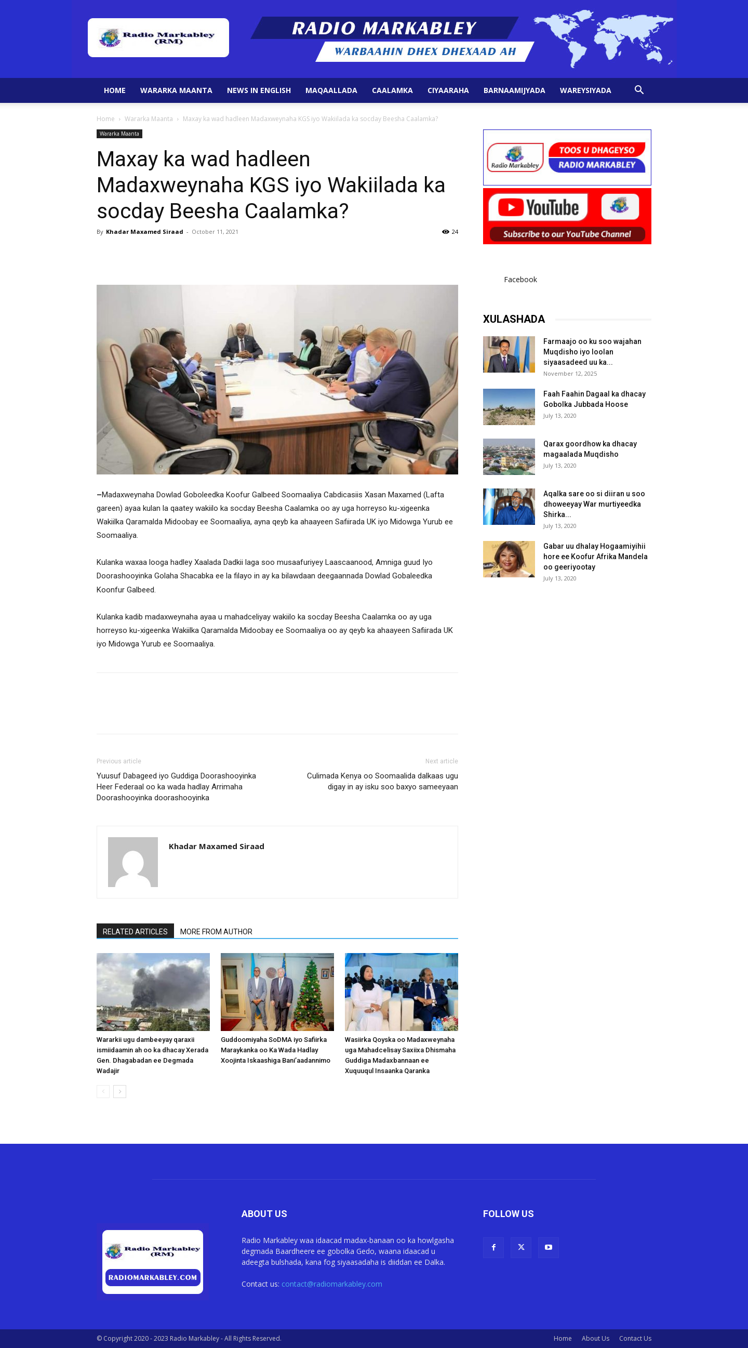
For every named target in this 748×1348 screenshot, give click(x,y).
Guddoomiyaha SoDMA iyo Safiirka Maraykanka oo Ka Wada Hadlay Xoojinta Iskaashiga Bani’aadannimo (275, 1050)
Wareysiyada (585, 90)
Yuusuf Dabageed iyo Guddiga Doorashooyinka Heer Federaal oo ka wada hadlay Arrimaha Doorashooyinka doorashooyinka (176, 786)
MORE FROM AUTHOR (216, 932)
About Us (595, 1338)
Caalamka (392, 90)
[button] (638, 91)
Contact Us (635, 1338)
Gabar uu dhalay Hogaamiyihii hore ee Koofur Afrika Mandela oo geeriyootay (595, 556)
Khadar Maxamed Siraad (144, 231)
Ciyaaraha (448, 90)
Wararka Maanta (176, 90)
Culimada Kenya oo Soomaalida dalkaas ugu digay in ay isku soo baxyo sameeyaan (382, 781)
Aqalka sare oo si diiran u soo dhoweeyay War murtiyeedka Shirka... (594, 504)
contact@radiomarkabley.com (332, 1284)
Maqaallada (331, 90)
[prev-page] (103, 1091)
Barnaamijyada (514, 90)
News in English (259, 90)
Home (115, 90)
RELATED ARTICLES (135, 932)
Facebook (520, 279)
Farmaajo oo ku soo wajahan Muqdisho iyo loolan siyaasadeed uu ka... (592, 351)
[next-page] (119, 1091)
